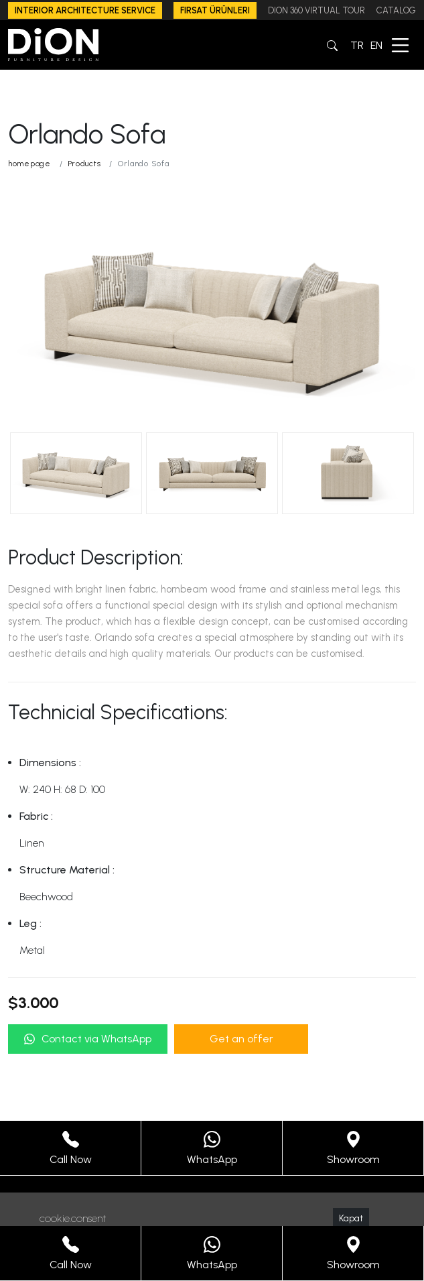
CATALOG (396, 10)
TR (357, 45)
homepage (29, 163)
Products (84, 163)
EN (376, 45)
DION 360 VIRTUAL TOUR (316, 10)
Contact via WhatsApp (87, 1038)
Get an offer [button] (241, 1038)
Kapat (351, 1218)
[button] (332, 44)
